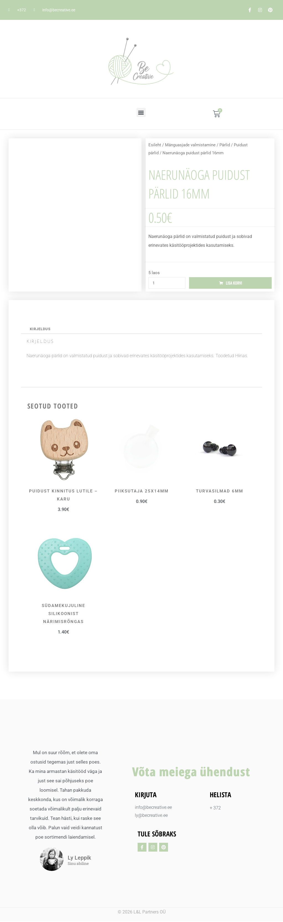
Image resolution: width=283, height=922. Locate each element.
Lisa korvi (233, 283)
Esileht (154, 144)
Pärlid (224, 144)
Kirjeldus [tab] (40, 329)
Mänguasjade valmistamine (190, 144)
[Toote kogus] (166, 283)
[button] (141, 112)
